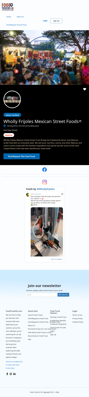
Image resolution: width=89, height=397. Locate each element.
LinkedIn (14, 374)
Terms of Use (77, 315)
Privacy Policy (77, 318)
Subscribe (64, 295)
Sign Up (56, 21)
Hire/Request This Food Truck (21, 156)
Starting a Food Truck (58, 317)
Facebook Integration (58, 324)
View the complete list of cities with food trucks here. (14, 364)
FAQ (29, 339)
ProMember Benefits (58, 320)
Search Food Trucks (35, 315)
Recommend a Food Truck (38, 336)
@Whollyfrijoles (46, 189)
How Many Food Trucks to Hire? (40, 332)
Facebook (7, 374)
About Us (20, 17)
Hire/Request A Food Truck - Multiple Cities (44, 322)
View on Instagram (56, 259)
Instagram (11, 374)
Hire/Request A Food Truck (16, 25)
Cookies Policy (77, 322)
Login (45, 21)
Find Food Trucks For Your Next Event (42, 329)
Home (8, 17)
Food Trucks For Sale (58, 327)
